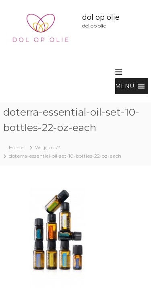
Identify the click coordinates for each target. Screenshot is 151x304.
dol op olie (101, 17)
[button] (124, 86)
